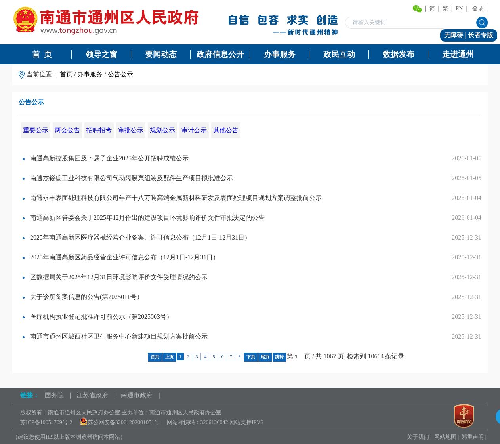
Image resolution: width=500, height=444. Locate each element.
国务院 (54, 395)
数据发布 (398, 54)
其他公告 (226, 130)
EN (459, 8)
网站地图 (445, 437)
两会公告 (67, 130)
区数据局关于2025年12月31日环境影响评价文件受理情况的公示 (115, 277)
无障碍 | (456, 35)
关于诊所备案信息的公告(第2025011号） (83, 296)
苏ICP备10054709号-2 (46, 422)
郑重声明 (473, 437)
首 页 (42, 54)
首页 (66, 74)
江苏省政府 (92, 395)
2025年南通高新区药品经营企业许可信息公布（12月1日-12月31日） (121, 257)
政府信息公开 (220, 54)
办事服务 (280, 54)
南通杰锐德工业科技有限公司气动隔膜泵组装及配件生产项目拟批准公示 (128, 178)
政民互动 (339, 54)
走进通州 (458, 54)
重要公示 (35, 130)
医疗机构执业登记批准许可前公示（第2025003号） (98, 316)
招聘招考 (99, 130)
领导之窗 (101, 54)
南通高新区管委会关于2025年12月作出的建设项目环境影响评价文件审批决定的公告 (144, 217)
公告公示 (120, 74)
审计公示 (194, 130)
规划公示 (162, 130)
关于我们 (418, 437)
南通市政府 (137, 395)
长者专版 (480, 35)
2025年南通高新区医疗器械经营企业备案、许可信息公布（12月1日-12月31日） (137, 237)
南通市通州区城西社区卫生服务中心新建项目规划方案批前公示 (115, 336)
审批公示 (130, 130)
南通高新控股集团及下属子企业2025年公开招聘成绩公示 (106, 158)
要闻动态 (161, 54)
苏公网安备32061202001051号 (120, 422)
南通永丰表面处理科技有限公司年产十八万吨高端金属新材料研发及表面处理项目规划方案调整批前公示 (172, 197)
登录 (477, 8)
